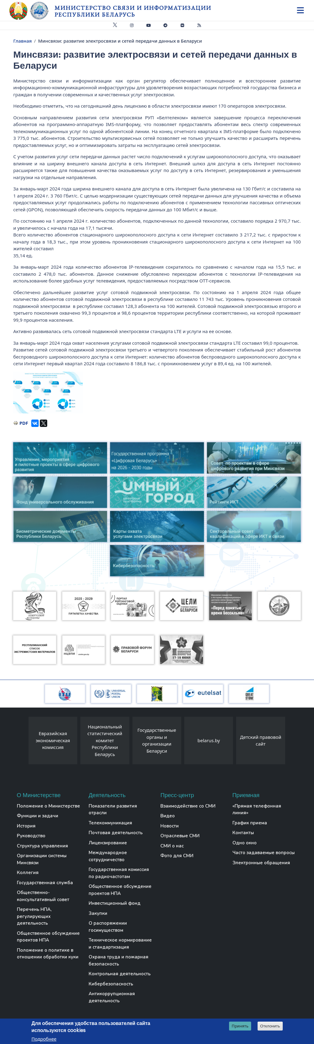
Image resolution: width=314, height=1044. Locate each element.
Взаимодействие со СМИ (188, 806)
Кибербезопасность (111, 984)
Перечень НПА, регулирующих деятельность (34, 916)
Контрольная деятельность (120, 974)
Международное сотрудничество (108, 856)
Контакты (243, 833)
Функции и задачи (37, 816)
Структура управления (42, 846)
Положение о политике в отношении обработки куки (47, 953)
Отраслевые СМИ (180, 836)
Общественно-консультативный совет (43, 896)
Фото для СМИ (176, 856)
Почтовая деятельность (116, 833)
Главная (22, 41)
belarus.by (208, 740)
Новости (169, 826)
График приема (249, 823)
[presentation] (22, 742)
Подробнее (43, 1039)
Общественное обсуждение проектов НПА (48, 936)
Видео (167, 816)
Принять (240, 1026)
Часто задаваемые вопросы (263, 853)
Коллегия (28, 872)
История (26, 826)
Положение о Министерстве (48, 806)
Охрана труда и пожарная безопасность (118, 960)
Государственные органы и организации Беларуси (156, 740)
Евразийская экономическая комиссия (53, 740)
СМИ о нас (172, 846)
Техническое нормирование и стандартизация (120, 943)
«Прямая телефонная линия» (256, 809)
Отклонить (270, 1026)
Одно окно (244, 843)
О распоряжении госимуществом (108, 926)
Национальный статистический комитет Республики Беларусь (104, 740)
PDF (23, 423)
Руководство (31, 836)
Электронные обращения (261, 863)
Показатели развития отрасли (113, 809)
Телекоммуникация (110, 823)
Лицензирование (108, 843)
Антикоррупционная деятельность (112, 997)
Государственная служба (45, 883)
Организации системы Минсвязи (42, 859)
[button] (48, 392)
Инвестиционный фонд (114, 903)
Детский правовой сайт (260, 740)
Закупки (98, 913)
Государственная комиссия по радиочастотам (119, 873)
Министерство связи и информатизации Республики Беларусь (133, 11)
